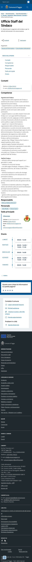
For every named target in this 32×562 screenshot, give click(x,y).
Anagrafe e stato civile (7, 383)
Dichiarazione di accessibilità (9, 522)
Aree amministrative (7, 352)
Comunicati (4, 425)
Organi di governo (6, 360)
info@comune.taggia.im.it (14, 88)
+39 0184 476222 (11, 455)
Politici (3, 365)
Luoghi (3, 436)
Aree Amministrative (21, 13)
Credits (10, 552)
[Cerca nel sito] (26, 7)
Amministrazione (10, 13)
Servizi (20, 549)
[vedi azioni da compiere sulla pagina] (21, 40)
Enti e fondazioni (5, 357)
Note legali (4, 519)
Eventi (3, 439)
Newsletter (4, 543)
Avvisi (2, 427)
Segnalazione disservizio (8, 528)
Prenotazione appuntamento (9, 530)
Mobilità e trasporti (6, 402)
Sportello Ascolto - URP (8, 483)
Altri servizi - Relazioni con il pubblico (11, 413)
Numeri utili (4, 488)
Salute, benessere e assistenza (9, 404)
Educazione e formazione (8, 394)
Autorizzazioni (5, 388)
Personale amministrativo (8, 363)
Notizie (3, 422)
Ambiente (4, 380)
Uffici (2, 368)
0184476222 (12, 86)
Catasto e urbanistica (7, 391)
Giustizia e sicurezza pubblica (9, 396)
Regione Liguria (6, 2)
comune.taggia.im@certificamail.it (12, 228)
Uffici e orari (4, 486)
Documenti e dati (6, 355)
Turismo (3, 410)
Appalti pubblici (5, 386)
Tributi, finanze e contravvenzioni (10, 407)
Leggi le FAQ (4, 526)
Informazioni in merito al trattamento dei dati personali (16, 512)
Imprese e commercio (7, 399)
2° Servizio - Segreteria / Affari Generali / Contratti (14, 15)
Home (2, 13)
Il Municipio (6, 216)
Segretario (4, 371)
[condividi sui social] (5, 40)
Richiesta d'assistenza (7, 532)
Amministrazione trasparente (9, 524)
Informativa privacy (6, 516)
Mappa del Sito (23, 552)
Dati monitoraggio (6, 549)
